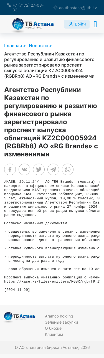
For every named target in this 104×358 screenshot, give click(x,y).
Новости (38, 45)
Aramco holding (59, 316)
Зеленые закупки (61, 322)
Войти (77, 24)
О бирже (53, 328)
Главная (13, 45)
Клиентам (54, 334)
